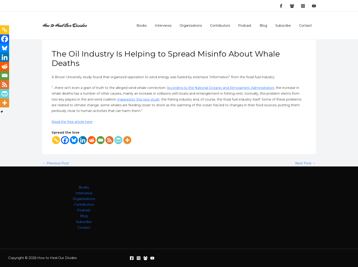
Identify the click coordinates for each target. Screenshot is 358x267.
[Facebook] (65, 140)
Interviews (175, 25)
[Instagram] (303, 6)
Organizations (201, 25)
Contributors (228, 25)
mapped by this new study (138, 99)
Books (155, 25)
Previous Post (55, 163)
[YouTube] (314, 6)
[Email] (101, 140)
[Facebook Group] (292, 6)
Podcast (251, 25)
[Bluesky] (74, 140)
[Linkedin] (83, 140)
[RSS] (109, 140)
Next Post (305, 163)
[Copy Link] (56, 140)
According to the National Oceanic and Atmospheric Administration (220, 88)
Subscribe (286, 25)
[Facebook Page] (281, 6)
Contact (306, 25)
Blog (268, 25)
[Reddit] (92, 140)
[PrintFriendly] (118, 140)
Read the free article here (72, 122)
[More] (127, 140)
